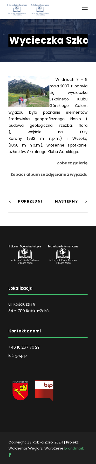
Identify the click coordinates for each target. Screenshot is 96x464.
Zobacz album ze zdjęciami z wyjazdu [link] (49, 174)
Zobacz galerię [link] (72, 163)
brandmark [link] (74, 448)
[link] (85, 9)
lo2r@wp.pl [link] (17, 355)
